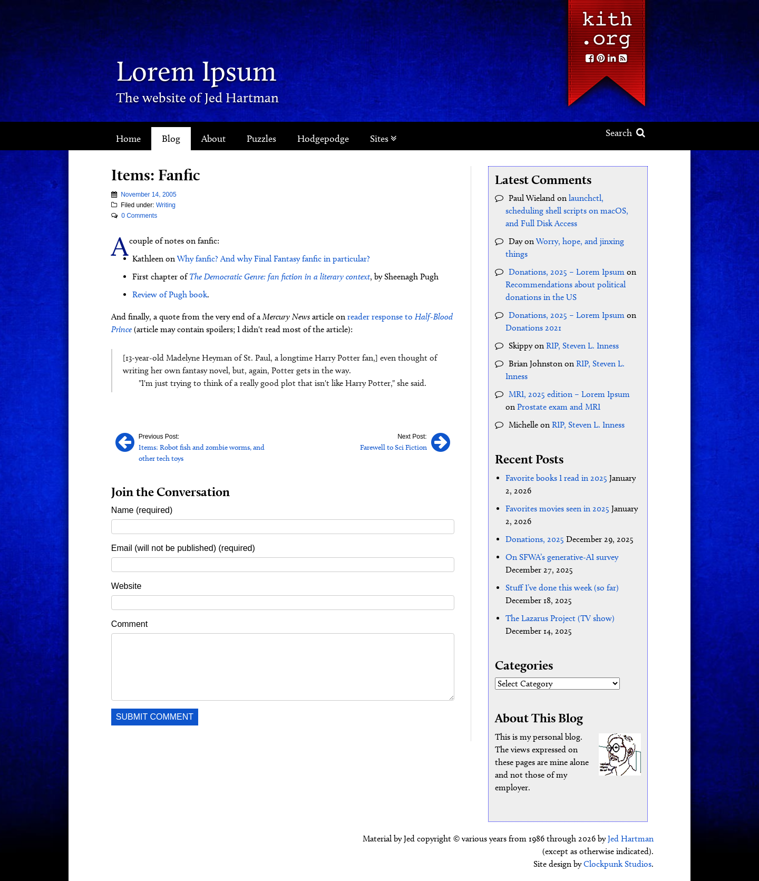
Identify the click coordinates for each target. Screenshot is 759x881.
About (213, 138)
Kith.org (606, 25)
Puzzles (261, 138)
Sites (383, 138)
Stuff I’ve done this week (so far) (562, 588)
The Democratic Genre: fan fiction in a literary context (279, 277)
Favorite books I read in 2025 (556, 478)
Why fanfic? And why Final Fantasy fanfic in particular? (273, 259)
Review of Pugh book (169, 294)
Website (126, 586)
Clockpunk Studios (617, 864)
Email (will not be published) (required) (183, 548)
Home (128, 138)
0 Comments (139, 215)
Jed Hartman (631, 839)
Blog (171, 138)
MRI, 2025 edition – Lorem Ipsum (569, 394)
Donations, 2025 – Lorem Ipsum (567, 272)
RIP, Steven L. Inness (582, 346)
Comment (129, 623)
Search (625, 133)
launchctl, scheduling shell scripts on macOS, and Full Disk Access (566, 210)
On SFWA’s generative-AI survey (561, 557)
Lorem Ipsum (196, 71)
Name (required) (141, 510)
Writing (166, 205)
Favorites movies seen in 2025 (557, 509)
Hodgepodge (323, 138)
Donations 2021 (533, 328)
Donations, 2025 (534, 539)
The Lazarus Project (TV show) (560, 618)
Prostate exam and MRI (558, 407)
